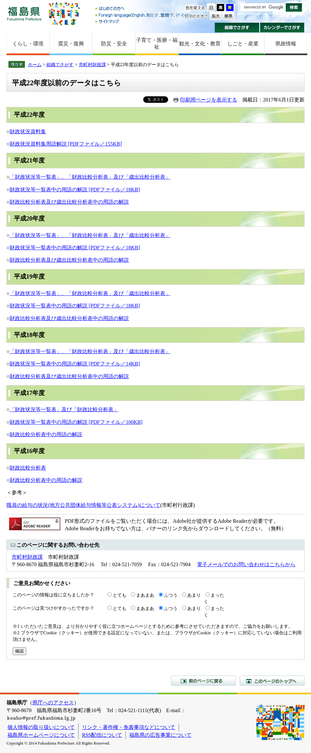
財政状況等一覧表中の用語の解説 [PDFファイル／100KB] (76, 422)
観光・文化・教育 (200, 43)
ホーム (34, 64)
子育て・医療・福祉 (157, 43)
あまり (194, 595)
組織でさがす (237, 27)
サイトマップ (143, 21)
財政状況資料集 (28, 131)
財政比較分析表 (28, 468)
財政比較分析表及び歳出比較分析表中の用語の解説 (69, 202)
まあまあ (145, 595)
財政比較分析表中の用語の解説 (46, 434)
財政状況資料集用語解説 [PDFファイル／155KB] (66, 144)
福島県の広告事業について (160, 735)
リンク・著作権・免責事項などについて (128, 727)
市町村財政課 (92, 64)
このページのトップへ (272, 680)
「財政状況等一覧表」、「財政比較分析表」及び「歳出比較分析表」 (90, 177)
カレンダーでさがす (282, 27)
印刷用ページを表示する (208, 99)
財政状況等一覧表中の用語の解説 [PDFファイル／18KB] (75, 189)
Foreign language (143, 15)
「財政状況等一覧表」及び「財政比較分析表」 (64, 409)
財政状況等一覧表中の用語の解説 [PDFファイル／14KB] (75, 363)
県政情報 (285, 43)
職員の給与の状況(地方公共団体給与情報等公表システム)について (83, 505)
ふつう (171, 595)
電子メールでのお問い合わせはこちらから (246, 564)
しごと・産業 (243, 43)
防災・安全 (114, 43)
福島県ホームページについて (41, 735)
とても (119, 595)
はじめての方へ (143, 9)
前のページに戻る (203, 680)
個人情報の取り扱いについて (41, 727)
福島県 (24, 13)
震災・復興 (71, 43)
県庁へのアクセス (53, 702)
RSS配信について (102, 735)
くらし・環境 (27, 43)
